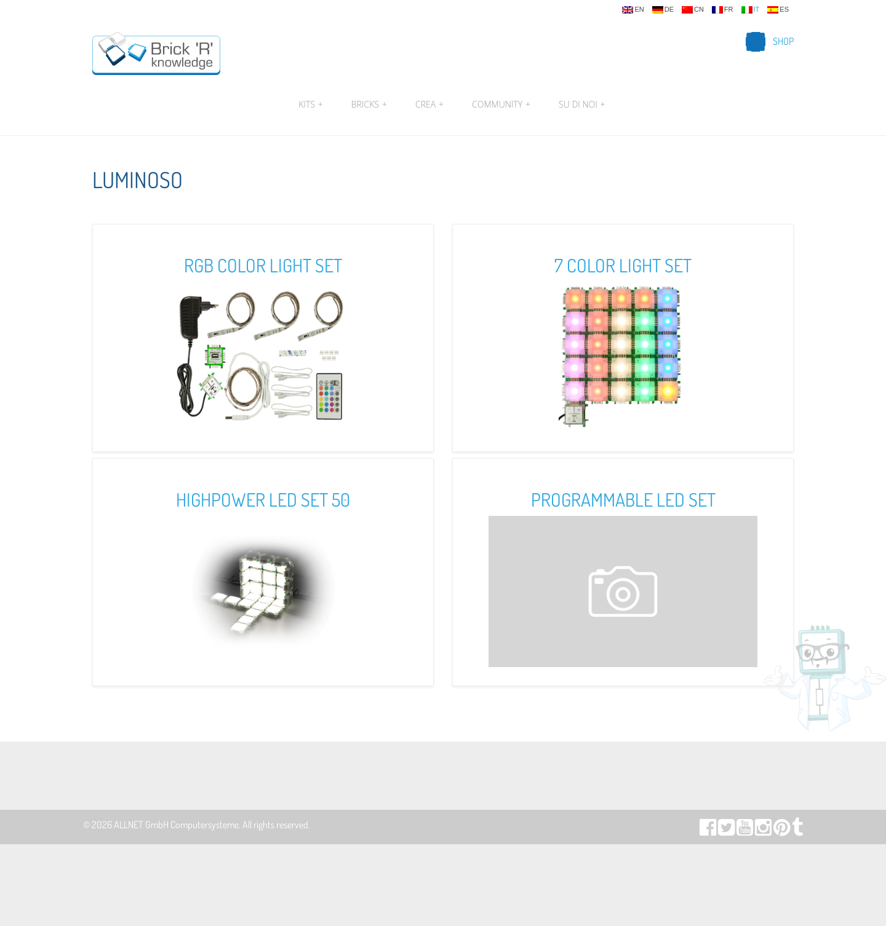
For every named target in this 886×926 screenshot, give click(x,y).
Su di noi (580, 104)
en (633, 10)
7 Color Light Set (623, 265)
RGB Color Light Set (263, 265)
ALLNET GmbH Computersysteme (176, 824)
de (663, 10)
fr (722, 10)
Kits (310, 104)
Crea (429, 104)
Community (501, 104)
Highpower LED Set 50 (263, 499)
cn (693, 10)
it (750, 10)
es (778, 10)
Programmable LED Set (623, 499)
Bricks (369, 104)
